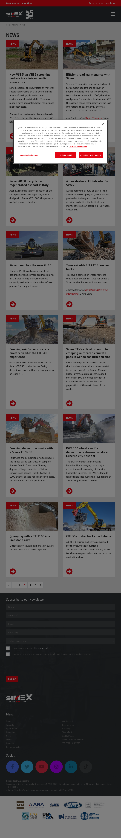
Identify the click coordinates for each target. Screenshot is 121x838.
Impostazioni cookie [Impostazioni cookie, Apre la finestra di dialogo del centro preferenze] (29, 155)
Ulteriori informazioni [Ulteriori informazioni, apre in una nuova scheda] (78, 146)
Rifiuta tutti (66, 155)
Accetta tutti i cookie (90, 155)
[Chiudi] (103, 123)
